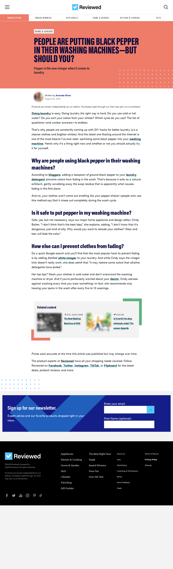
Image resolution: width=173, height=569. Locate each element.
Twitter (68, 365)
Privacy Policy (151, 459)
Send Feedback (123, 482)
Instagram (81, 365)
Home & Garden (101, 17)
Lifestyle (65, 477)
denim (114, 279)
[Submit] (150, 409)
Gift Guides (67, 488)
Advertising (122, 465)
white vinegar (67, 258)
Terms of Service (152, 453)
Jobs (119, 459)
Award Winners (43, 17)
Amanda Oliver (63, 95)
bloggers (54, 175)
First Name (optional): (118, 418)
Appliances (72, 17)
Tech (63, 471)
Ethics (119, 476)
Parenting (66, 482)
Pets (158, 17)
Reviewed (67, 361)
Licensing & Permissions (127, 470)
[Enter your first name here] (129, 424)
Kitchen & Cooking (130, 17)
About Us (121, 453)
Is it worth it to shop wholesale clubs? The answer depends (123, 323)
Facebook (55, 365)
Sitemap (148, 465)
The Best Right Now (100, 454)
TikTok (94, 365)
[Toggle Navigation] (7, 7)
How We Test (96, 477)
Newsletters (14, 17)
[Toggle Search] (166, 7)
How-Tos (94, 471)
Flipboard (110, 365)
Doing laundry (41, 113)
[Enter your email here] (125, 409)
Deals (92, 459)
